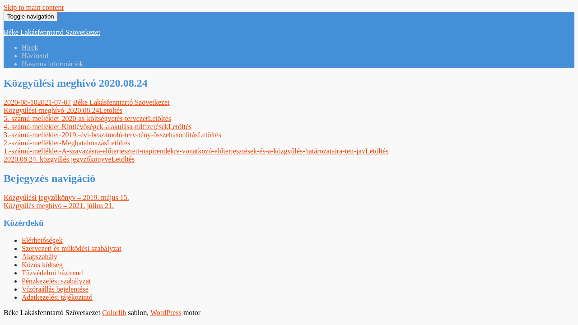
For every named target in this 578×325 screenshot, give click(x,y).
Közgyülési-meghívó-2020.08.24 (51, 110)
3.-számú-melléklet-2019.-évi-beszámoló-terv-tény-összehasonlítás (101, 135)
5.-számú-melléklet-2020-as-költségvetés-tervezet (76, 118)
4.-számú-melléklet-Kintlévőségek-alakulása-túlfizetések (86, 126)
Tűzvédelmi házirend (52, 273)
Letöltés (111, 110)
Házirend (35, 56)
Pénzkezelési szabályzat (56, 281)
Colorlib (114, 312)
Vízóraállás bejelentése (55, 289)
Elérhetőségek (42, 240)
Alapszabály (39, 256)
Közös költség (42, 265)
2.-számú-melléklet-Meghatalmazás (55, 143)
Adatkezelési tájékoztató (57, 297)
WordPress (166, 312)
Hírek (30, 47)
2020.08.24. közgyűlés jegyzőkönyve (58, 159)
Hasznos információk (52, 64)
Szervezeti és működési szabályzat (71, 248)
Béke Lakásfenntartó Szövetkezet (52, 32)
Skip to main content (34, 7)
